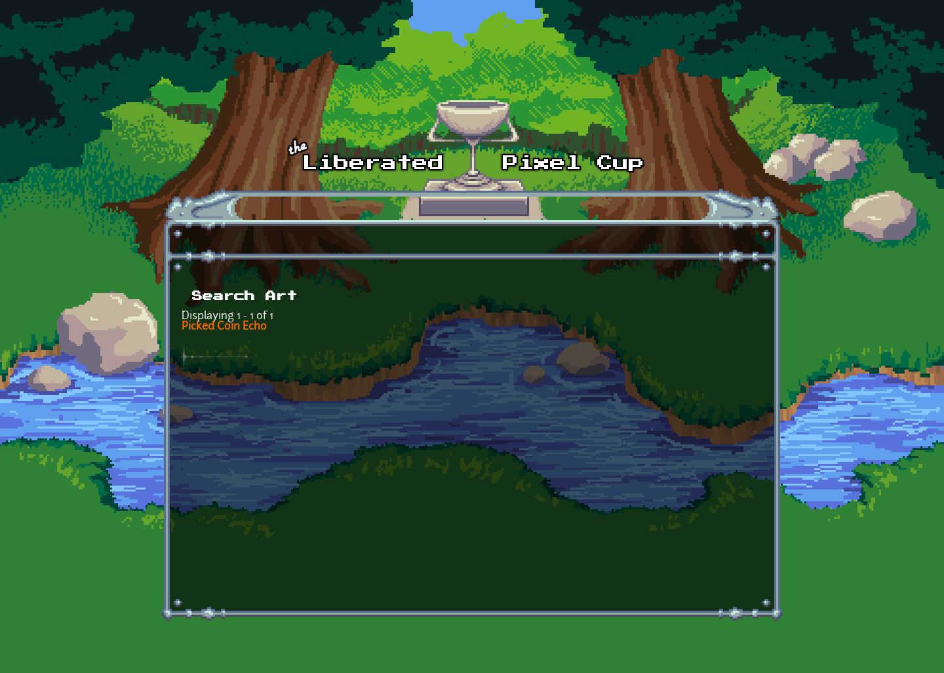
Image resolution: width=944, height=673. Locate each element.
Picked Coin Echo (224, 327)
